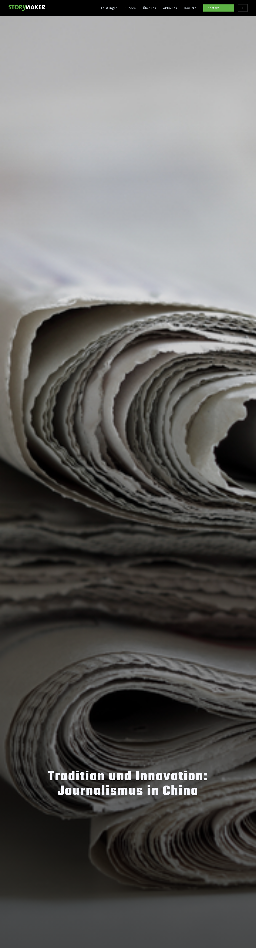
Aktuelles (170, 8)
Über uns (149, 8)
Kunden (130, 8)
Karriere (190, 8)
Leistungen (109, 8)
